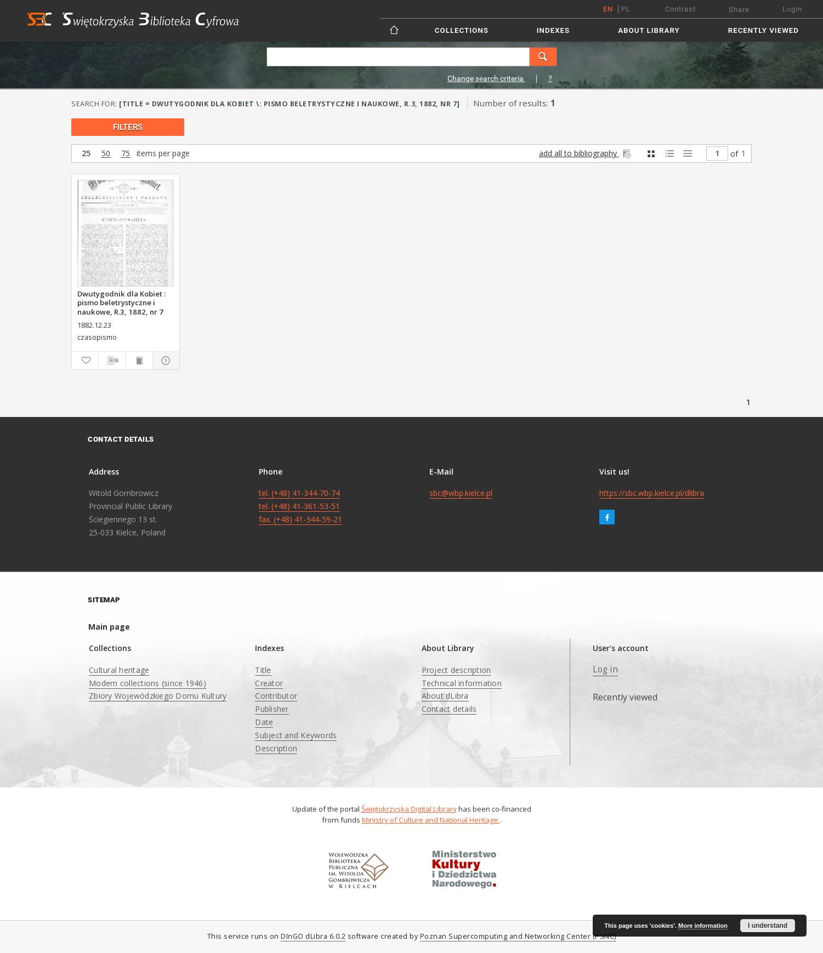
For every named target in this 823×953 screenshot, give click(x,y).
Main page (109, 626)
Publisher (271, 709)
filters (128, 127)
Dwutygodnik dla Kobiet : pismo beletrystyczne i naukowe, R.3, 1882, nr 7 (121, 302)
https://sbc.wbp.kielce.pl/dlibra (651, 493)
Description (276, 748)
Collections (462, 30)
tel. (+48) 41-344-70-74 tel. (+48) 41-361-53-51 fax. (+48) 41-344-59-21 (300, 506)
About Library (648, 30)
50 (105, 154)
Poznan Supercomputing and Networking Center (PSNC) (518, 936)
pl (626, 9)
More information (703, 925)
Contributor (276, 696)
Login (792, 9)
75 (125, 154)
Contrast (680, 9)
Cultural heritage (119, 670)
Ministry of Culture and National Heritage (431, 820)
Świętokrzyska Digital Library (409, 809)
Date (264, 722)
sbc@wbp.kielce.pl (460, 493)
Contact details (449, 709)
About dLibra (445, 696)
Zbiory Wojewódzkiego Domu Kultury (157, 696)
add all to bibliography (586, 153)
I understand (767, 925)
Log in (605, 669)
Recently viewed (763, 30)
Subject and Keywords (296, 735)
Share (739, 9)
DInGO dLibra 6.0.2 (313, 936)
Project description (456, 670)
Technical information (462, 683)
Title (263, 670)
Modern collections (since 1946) (147, 683)
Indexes (553, 30)
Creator (269, 683)
